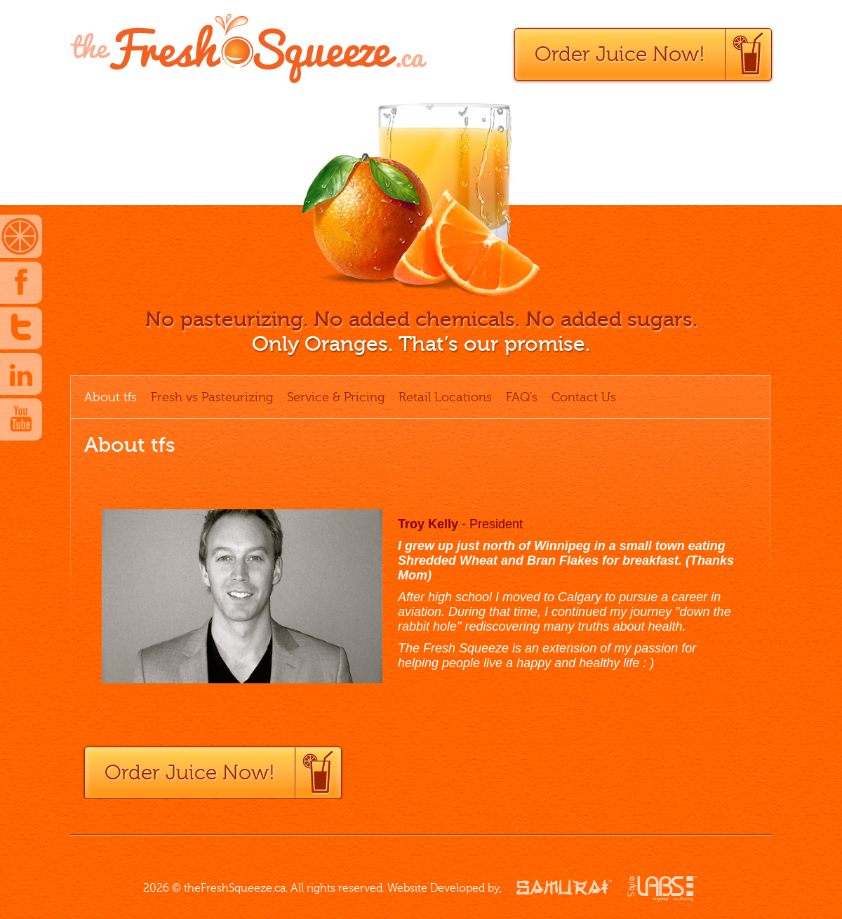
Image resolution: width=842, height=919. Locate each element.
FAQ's (521, 397)
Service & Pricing (336, 397)
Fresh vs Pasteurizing (212, 397)
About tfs (110, 397)
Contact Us (584, 397)
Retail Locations (445, 397)
